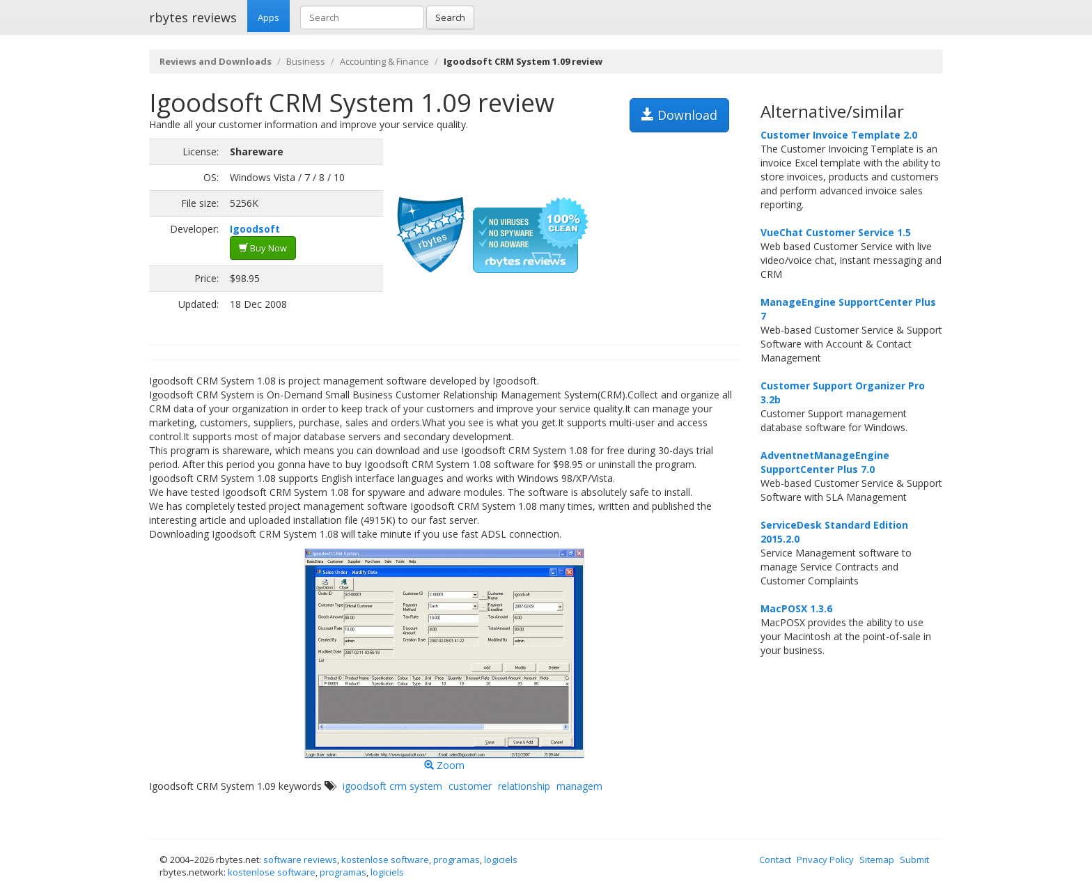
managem (579, 786)
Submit (914, 859)
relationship (524, 786)
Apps (268, 17)
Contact (775, 859)
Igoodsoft (255, 228)
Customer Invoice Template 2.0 (838, 134)
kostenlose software (385, 859)
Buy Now (263, 248)
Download (679, 115)
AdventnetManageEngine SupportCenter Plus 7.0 (824, 462)
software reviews (300, 859)
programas (456, 859)
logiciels (500, 859)
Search (450, 17)
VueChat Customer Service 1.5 (835, 232)
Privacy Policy (825, 859)
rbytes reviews (193, 17)
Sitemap (876, 859)
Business (305, 61)
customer (470, 786)
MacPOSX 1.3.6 (796, 608)
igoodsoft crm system (392, 786)
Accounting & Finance (384, 61)
